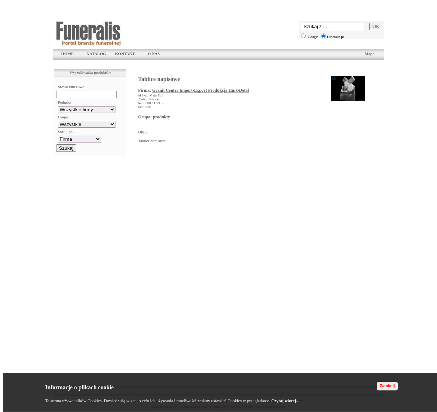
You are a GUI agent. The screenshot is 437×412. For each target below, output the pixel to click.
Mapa (370, 53)
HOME (67, 53)
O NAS (154, 53)
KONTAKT (125, 53)
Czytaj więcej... (285, 400)
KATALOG (96, 53)
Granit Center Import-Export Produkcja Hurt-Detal (200, 90)
